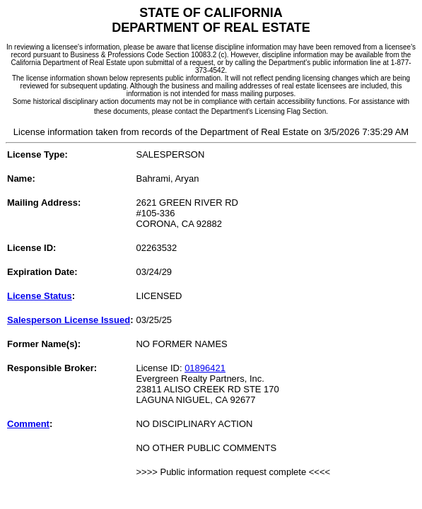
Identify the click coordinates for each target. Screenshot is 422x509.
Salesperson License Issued (68, 320)
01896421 (204, 368)
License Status (39, 296)
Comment (28, 424)
